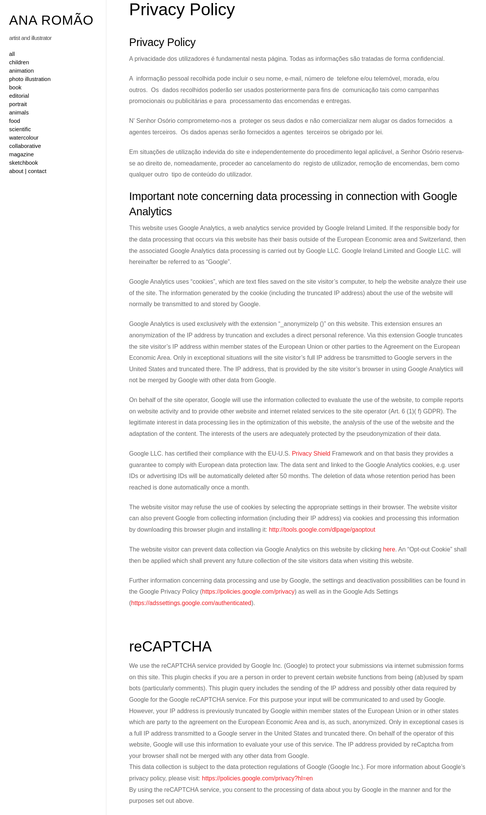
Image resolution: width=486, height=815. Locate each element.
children (19, 62)
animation (21, 70)
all (12, 54)
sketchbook (23, 162)
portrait (18, 104)
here (389, 549)
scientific (20, 129)
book (15, 87)
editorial (19, 95)
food (14, 121)
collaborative (25, 146)
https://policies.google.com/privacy (248, 591)
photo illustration (29, 79)
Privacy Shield (311, 453)
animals (19, 112)
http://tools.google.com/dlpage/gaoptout (322, 529)
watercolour (24, 137)
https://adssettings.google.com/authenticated (191, 603)
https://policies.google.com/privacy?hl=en (257, 778)
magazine (21, 154)
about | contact (27, 171)
